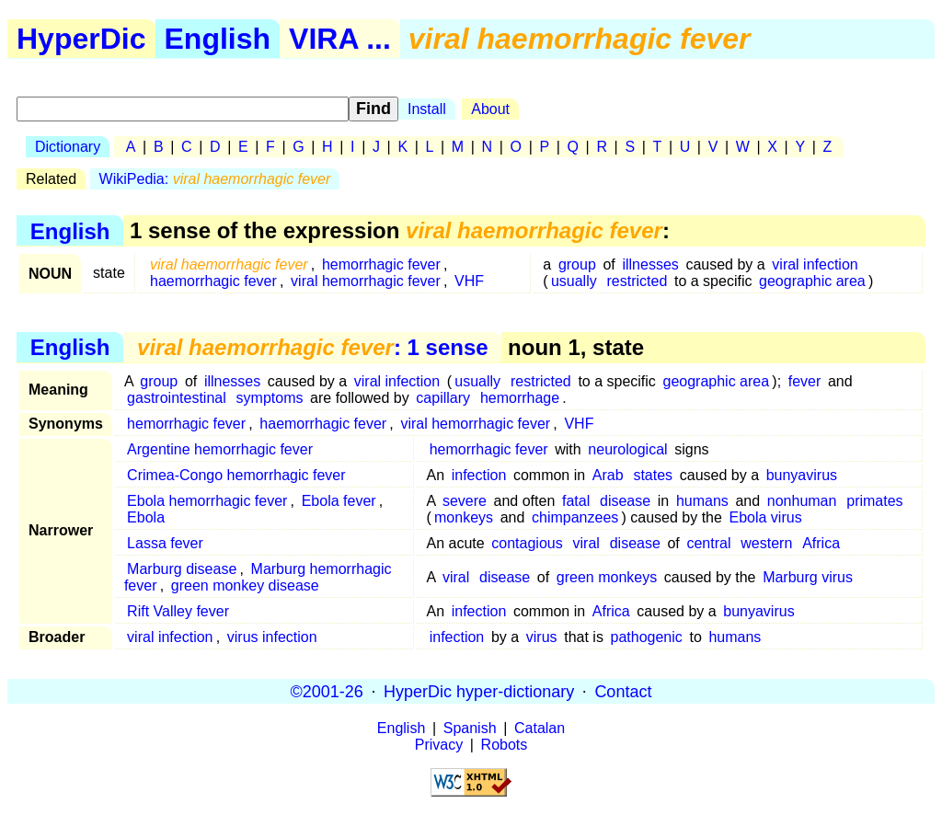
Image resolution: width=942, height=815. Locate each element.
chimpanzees (575, 517)
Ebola (146, 517)
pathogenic (647, 637)
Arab (608, 475)
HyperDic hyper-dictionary (479, 691)
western (766, 543)
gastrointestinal (176, 398)
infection (479, 475)
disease (625, 501)
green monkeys (607, 577)
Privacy (439, 744)
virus (541, 637)
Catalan (539, 728)
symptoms (270, 398)
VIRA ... (340, 38)
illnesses (650, 264)
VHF (469, 281)
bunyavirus (801, 475)
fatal (576, 501)
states (652, 475)
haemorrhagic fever (213, 281)
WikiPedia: (215, 179)
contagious (526, 543)
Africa (821, 543)
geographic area (812, 281)
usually (574, 281)
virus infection (272, 637)
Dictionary (67, 147)
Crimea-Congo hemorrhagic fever (236, 475)
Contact (622, 691)
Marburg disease (181, 569)
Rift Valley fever (178, 611)
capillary (443, 398)
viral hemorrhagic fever (366, 281)
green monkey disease (245, 585)
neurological (627, 449)
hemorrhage (519, 398)
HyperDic (81, 38)
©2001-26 (327, 691)
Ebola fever (339, 501)
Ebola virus (765, 517)
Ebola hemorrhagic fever (207, 501)
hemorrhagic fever (381, 264)
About (490, 109)
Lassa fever (165, 543)
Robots (504, 744)
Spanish (470, 728)
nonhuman (802, 501)
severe (464, 501)
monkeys (463, 517)
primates (874, 501)
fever (804, 381)
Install (427, 109)
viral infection (814, 264)
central (708, 543)
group (577, 264)
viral (586, 543)
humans (702, 501)
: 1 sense (312, 347)
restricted (637, 281)
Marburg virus (808, 577)
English (218, 38)
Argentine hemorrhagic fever (220, 449)
